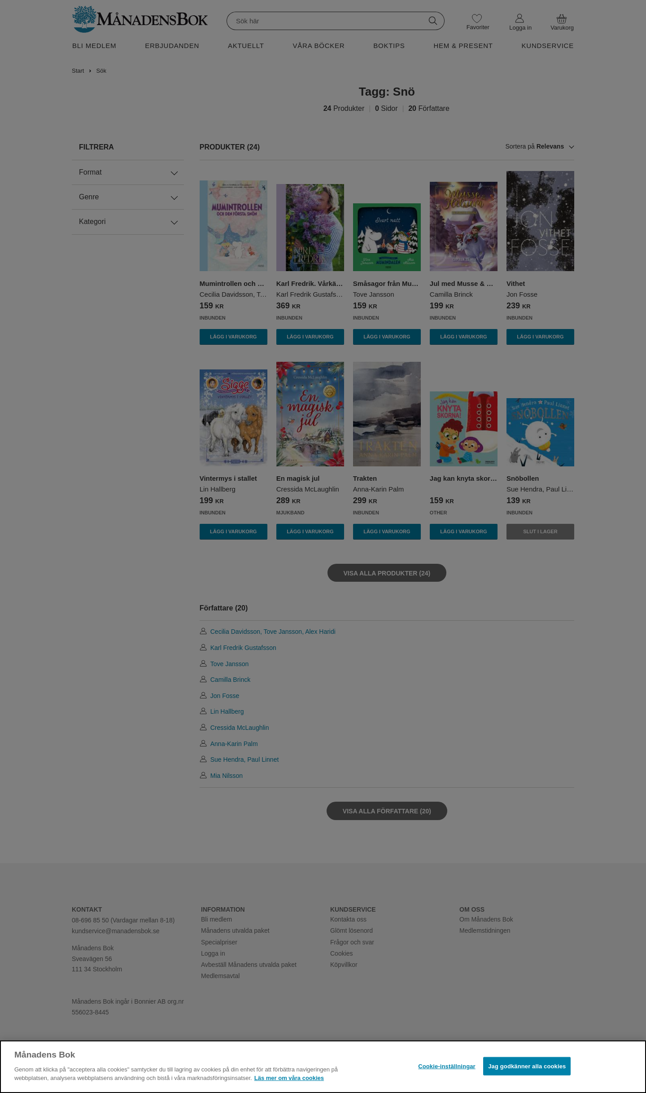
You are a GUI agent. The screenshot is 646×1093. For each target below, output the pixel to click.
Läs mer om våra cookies (289, 1078)
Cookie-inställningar (447, 1065)
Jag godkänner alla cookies (527, 1065)
